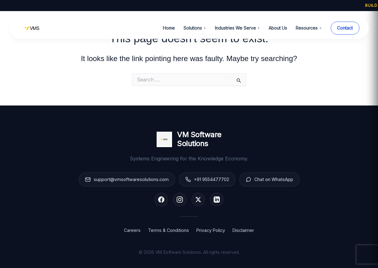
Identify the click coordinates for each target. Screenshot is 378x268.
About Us (278, 28)
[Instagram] (180, 199)
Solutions (194, 28)
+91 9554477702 (207, 179)
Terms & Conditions (168, 230)
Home (169, 28)
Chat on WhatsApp (270, 179)
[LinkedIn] (217, 199)
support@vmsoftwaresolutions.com (126, 179)
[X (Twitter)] (198, 199)
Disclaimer (243, 230)
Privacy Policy (210, 230)
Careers (132, 230)
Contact (345, 28)
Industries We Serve (237, 28)
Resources (309, 28)
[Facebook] (161, 199)
